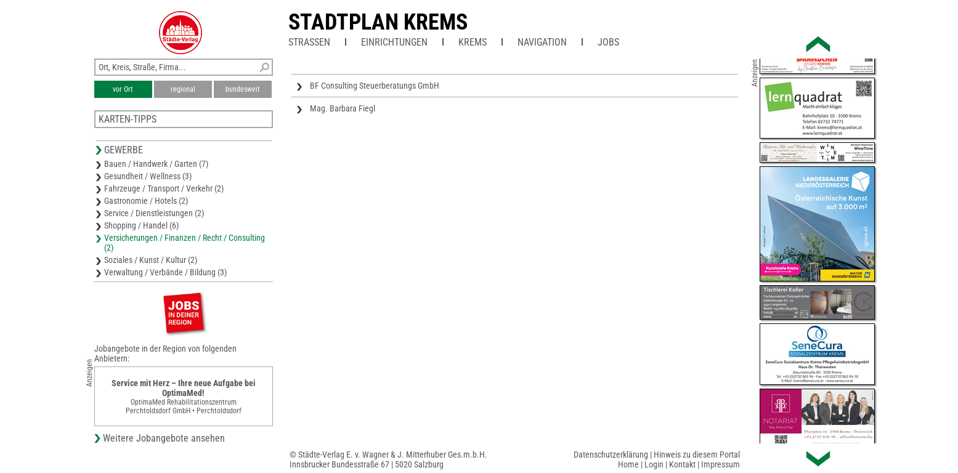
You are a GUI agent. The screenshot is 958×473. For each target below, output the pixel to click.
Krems (472, 42)
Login (654, 464)
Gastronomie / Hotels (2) (146, 201)
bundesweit (242, 89)
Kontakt (682, 464)
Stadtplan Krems (378, 22)
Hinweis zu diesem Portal (697, 454)
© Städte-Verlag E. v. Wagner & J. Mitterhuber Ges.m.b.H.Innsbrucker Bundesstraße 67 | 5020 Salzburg (388, 459)
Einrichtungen (394, 42)
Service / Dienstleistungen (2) (154, 213)
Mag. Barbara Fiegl (342, 108)
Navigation (542, 42)
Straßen (309, 42)
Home (628, 464)
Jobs (608, 42)
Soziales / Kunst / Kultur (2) (150, 260)
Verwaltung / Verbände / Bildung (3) (165, 272)
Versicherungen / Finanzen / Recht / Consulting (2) (184, 243)
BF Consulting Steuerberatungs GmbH (374, 86)
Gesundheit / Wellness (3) (148, 176)
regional (183, 89)
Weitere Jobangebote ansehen (164, 438)
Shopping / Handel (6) (141, 225)
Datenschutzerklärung (611, 454)
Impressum (720, 464)
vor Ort (123, 89)
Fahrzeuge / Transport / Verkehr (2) (164, 188)
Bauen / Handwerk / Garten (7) (156, 164)
